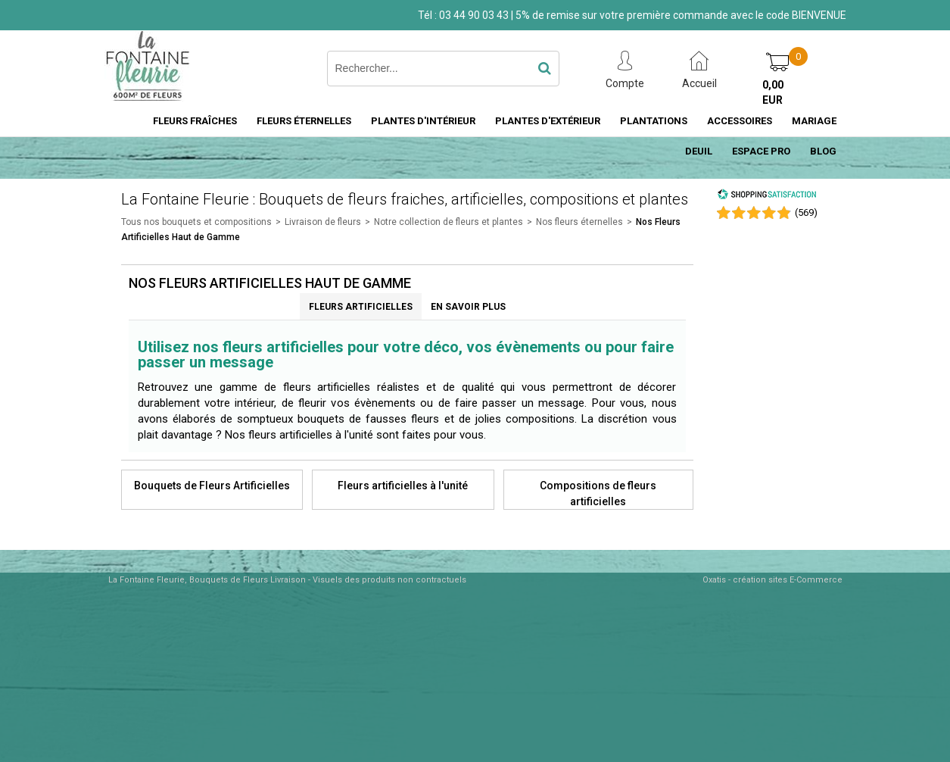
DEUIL (698, 151)
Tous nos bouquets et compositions (196, 222)
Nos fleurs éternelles (579, 222)
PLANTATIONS (653, 120)
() (806, 212)
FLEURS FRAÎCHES (195, 120)
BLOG (823, 151)
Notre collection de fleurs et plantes (448, 222)
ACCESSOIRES (739, 120)
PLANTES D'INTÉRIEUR (423, 120)
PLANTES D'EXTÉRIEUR (547, 120)
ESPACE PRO (761, 151)
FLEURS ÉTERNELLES (304, 120)
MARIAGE (814, 120)
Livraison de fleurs (323, 222)
